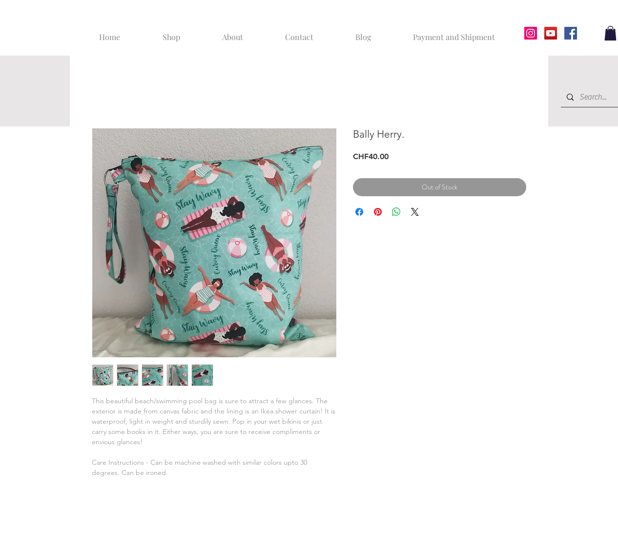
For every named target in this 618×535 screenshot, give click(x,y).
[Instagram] (530, 33)
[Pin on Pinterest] (378, 212)
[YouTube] (550, 33)
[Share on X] (415, 212)
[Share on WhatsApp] (396, 212)
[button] (610, 33)
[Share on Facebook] (359, 212)
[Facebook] (570, 33)
